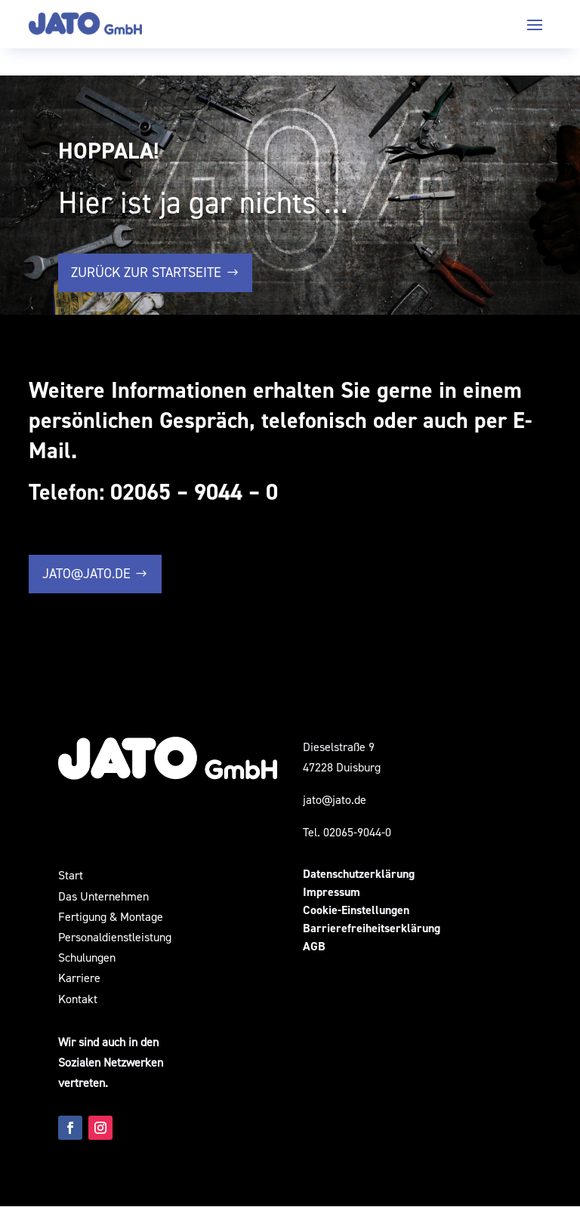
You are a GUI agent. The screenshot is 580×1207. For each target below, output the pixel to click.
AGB (314, 947)
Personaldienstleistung (114, 936)
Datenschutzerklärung (359, 874)
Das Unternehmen (103, 896)
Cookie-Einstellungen (356, 911)
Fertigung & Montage (112, 916)
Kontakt (77, 998)
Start (70, 875)
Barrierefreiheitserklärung (371, 929)
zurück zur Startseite (146, 272)
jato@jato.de (86, 573)
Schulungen (87, 957)
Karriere (79, 978)
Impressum (331, 893)
